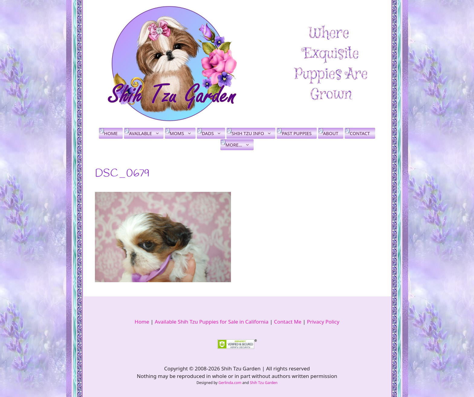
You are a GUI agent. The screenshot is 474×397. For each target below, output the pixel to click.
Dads (213, 133)
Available (146, 133)
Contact (360, 133)
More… (240, 144)
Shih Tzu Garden (264, 382)
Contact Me (287, 321)
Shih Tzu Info (253, 133)
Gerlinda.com (230, 382)
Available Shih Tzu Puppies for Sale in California (211, 321)
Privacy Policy (323, 321)
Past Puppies (296, 133)
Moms (183, 133)
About (330, 133)
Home (111, 133)
